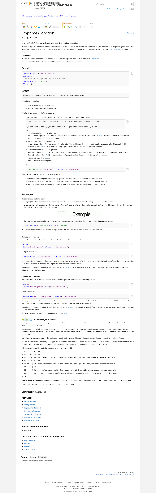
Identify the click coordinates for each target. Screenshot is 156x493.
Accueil (106, 9)
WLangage (29, 16)
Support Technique (78, 483)
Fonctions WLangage (40, 16)
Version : (37, 9)
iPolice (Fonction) (30, 403)
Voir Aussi (130, 33)
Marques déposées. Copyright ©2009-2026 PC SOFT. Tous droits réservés (78, 486)
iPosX (47, 155)
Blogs (69, 483)
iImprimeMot (95, 59)
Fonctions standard (54, 16)
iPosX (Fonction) (29, 406)
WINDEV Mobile (29, 442)
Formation (89, 483)
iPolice (101, 136)
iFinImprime (115, 49)
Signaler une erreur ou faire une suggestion (109, 476)
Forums (59, 483)
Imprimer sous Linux (31, 422)
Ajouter (42, 458)
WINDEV (27, 445)
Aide (23, 16)
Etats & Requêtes (30, 451)
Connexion (112, 9)
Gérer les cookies (106, 483)
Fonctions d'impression (69, 16)
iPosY (42, 147)
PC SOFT (47, 483)
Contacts (96, 483)
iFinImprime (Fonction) (32, 412)
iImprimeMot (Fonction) (32, 409)
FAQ (65, 483)
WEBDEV (27, 448)
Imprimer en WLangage (32, 419)
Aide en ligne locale (129, 476)
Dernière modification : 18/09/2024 (124, 474)
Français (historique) (123, 9)
